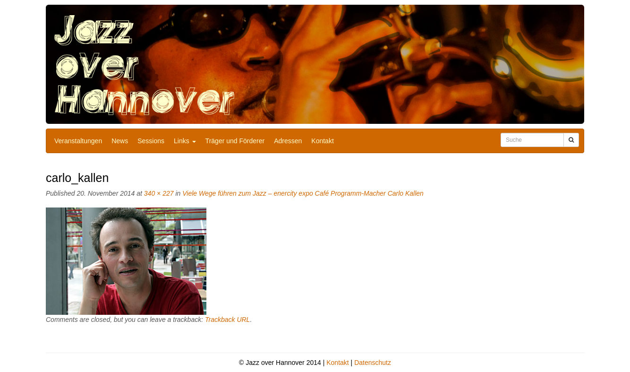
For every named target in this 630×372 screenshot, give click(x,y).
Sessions (150, 141)
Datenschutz (372, 362)
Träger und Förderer (235, 141)
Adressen (288, 141)
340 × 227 (159, 193)
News (119, 141)
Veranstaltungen (78, 141)
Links (185, 141)
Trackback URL (227, 319)
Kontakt (322, 141)
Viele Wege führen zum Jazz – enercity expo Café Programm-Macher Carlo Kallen (303, 193)
